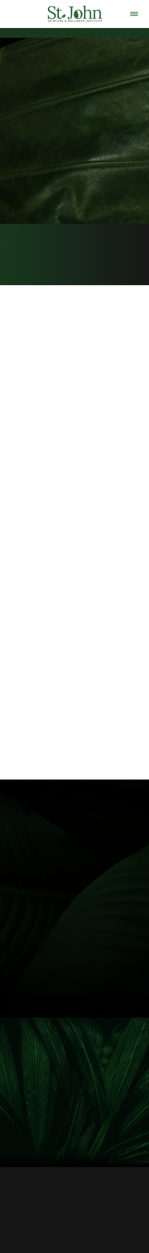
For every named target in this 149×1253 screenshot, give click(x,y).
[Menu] (134, 14)
